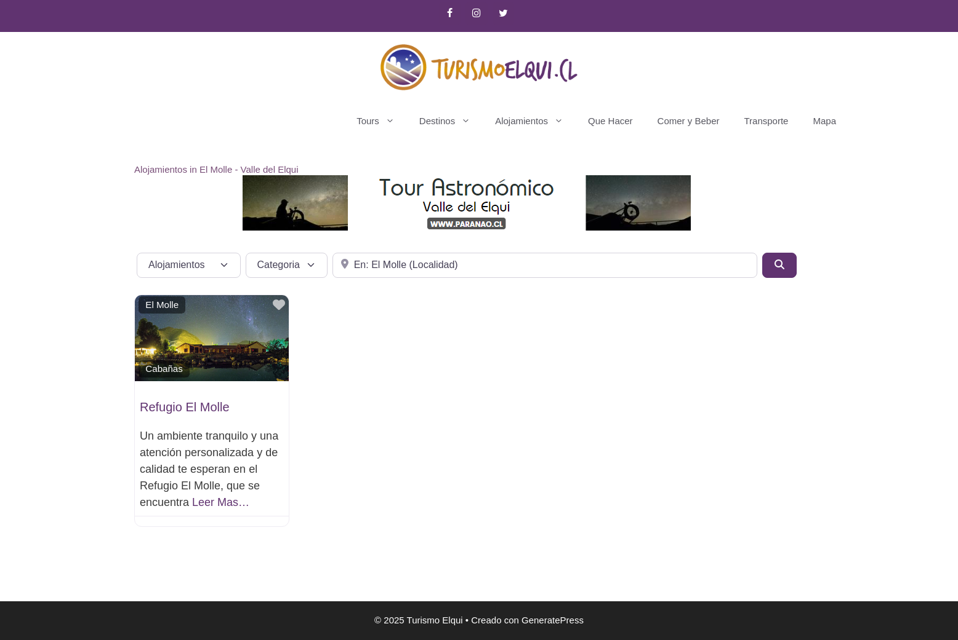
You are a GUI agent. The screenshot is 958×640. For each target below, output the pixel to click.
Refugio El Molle (185, 407)
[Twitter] (503, 13)
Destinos (451, 121)
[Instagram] (476, 13)
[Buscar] (779, 265)
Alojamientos (535, 121)
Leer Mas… (220, 502)
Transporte (766, 121)
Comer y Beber (689, 121)
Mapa (824, 121)
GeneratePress (552, 620)
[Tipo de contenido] (189, 265)
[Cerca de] (544, 265)
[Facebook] (450, 13)
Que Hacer (610, 121)
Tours (381, 121)
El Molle (162, 304)
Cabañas (163, 368)
